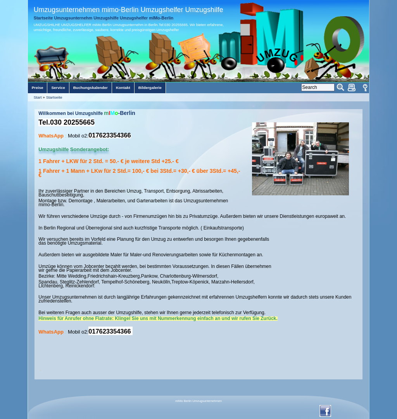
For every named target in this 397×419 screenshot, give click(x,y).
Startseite (54, 97)
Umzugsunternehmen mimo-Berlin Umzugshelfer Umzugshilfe (128, 10)
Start (38, 97)
